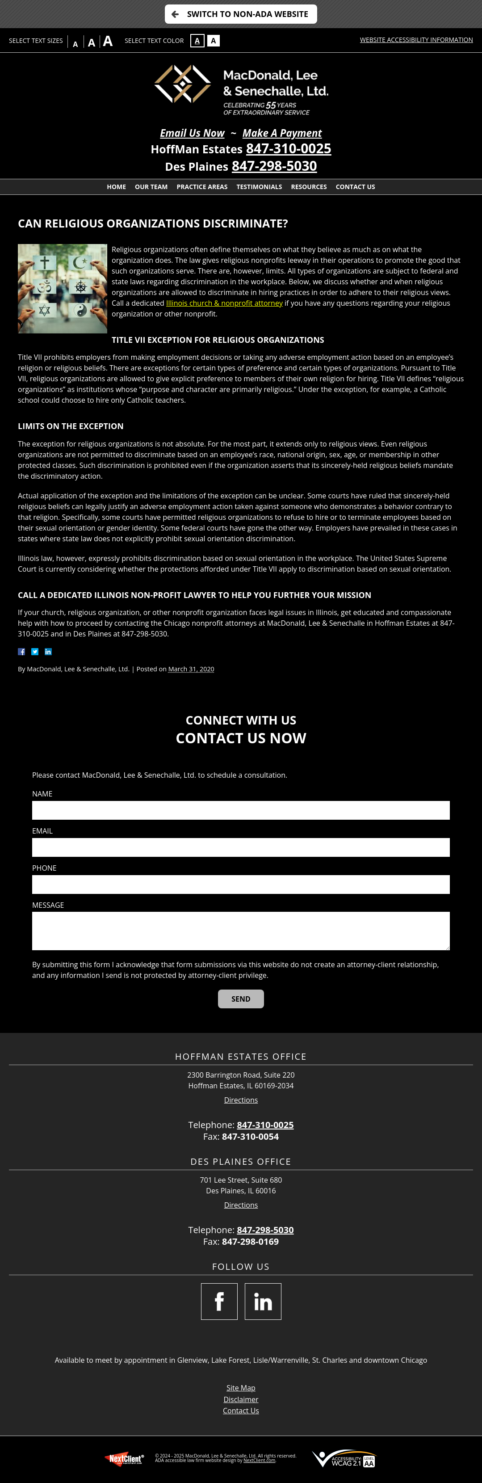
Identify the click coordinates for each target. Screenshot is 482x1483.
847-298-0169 (250, 1241)
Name (42, 794)
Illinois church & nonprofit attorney (224, 303)
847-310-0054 (250, 1136)
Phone (44, 868)
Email (42, 831)
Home (116, 186)
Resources (309, 186)
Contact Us (355, 186)
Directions (241, 1100)
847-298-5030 (274, 165)
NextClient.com (259, 1460)
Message (48, 905)
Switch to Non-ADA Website (247, 13)
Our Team (151, 186)
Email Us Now (192, 132)
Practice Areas (202, 186)
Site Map (241, 1388)
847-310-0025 (288, 148)
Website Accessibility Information (416, 39)
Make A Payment (282, 132)
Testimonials (259, 186)
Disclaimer (240, 1399)
